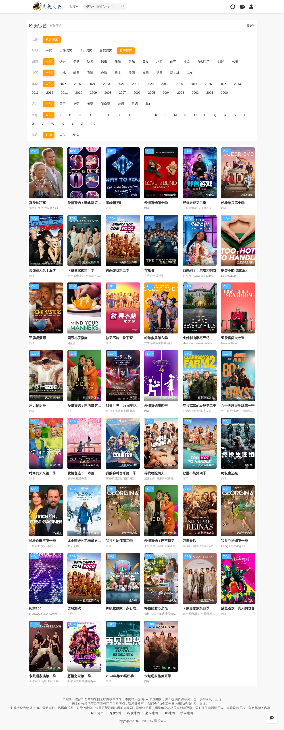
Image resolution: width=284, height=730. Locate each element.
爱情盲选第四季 (156, 405)
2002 (195, 92)
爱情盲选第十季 (156, 202)
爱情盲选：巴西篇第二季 (85, 405)
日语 (135, 104)
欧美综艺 (52, 39)
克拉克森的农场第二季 (199, 405)
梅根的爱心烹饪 (156, 608)
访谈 (90, 61)
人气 (62, 134)
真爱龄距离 (37, 202)
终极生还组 (229, 473)
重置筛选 (55, 26)
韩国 (76, 72)
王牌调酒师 (37, 338)
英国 (159, 72)
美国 (132, 72)
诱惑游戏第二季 (117, 270)
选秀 (62, 61)
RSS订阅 (97, 712)
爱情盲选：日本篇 (80, 473)
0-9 (93, 123)
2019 (164, 83)
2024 (91, 83)
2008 (107, 92)
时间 (49, 134)
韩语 (121, 104)
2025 (77, 83)
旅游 (118, 61)
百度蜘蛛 (115, 712)
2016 (208, 83)
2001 (209, 92)
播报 (104, 61)
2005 (151, 92)
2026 (62, 83)
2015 (222, 83)
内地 (62, 72)
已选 (35, 39)
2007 (122, 92)
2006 (137, 92)
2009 (93, 92)
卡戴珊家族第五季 (157, 675)
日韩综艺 (106, 50)
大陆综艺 (65, 50)
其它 (149, 104)
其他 (190, 72)
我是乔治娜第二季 (119, 540)
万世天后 (189, 540)
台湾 (104, 72)
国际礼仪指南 (77, 338)
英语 (76, 104)
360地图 (169, 712)
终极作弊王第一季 (42, 540)
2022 (121, 83)
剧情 (35, 61)
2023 (106, 83)
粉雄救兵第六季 (156, 338)
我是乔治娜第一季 (234, 540)
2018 (179, 83)
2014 (237, 83)
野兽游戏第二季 (194, 202)
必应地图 (151, 712)
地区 (35, 72)
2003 (180, 92)
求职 (235, 61)
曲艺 (173, 61)
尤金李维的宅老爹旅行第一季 (89, 540)
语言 (35, 104)
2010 (78, 92)
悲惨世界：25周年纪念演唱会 (128, 405)
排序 (35, 134)
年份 (35, 83)
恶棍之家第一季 (79, 675)
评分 (76, 134)
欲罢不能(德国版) (234, 270)
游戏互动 (204, 61)
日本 (118, 72)
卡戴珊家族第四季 (196, 608)
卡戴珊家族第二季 (42, 675)
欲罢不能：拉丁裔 (119, 338)
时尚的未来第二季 (42, 473)
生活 (187, 61)
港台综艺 (85, 50)
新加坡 (175, 72)
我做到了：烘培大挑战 (199, 270)
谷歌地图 (133, 712)
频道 (74, 6)
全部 (49, 50)
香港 (90, 72)
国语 (62, 104)
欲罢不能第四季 (194, 473)
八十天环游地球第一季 (238, 405)
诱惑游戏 (74, 608)
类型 (35, 50)
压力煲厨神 (37, 405)
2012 (49, 92)
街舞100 (35, 608)
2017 (193, 83)
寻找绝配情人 (154, 473)
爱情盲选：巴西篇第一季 (162, 540)
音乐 (132, 61)
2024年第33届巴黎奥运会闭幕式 (130, 675)
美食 (145, 61)
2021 (135, 83)
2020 (150, 83)
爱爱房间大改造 (232, 338)
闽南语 (105, 104)
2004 (166, 92)
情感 (76, 61)
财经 (221, 61)
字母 (35, 115)
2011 (64, 92)
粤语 (90, 104)
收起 (251, 26)
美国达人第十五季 (42, 270)
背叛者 (149, 270)
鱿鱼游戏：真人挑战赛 (238, 608)
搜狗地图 (187, 712)
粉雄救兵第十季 (232, 202)
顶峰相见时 (114, 202)
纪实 (159, 61)
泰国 (145, 72)
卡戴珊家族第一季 (80, 270)
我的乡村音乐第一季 (121, 473)
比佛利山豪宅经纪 (196, 338)
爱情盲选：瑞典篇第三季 (85, 202)
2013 (35, 92)
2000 (224, 92)
